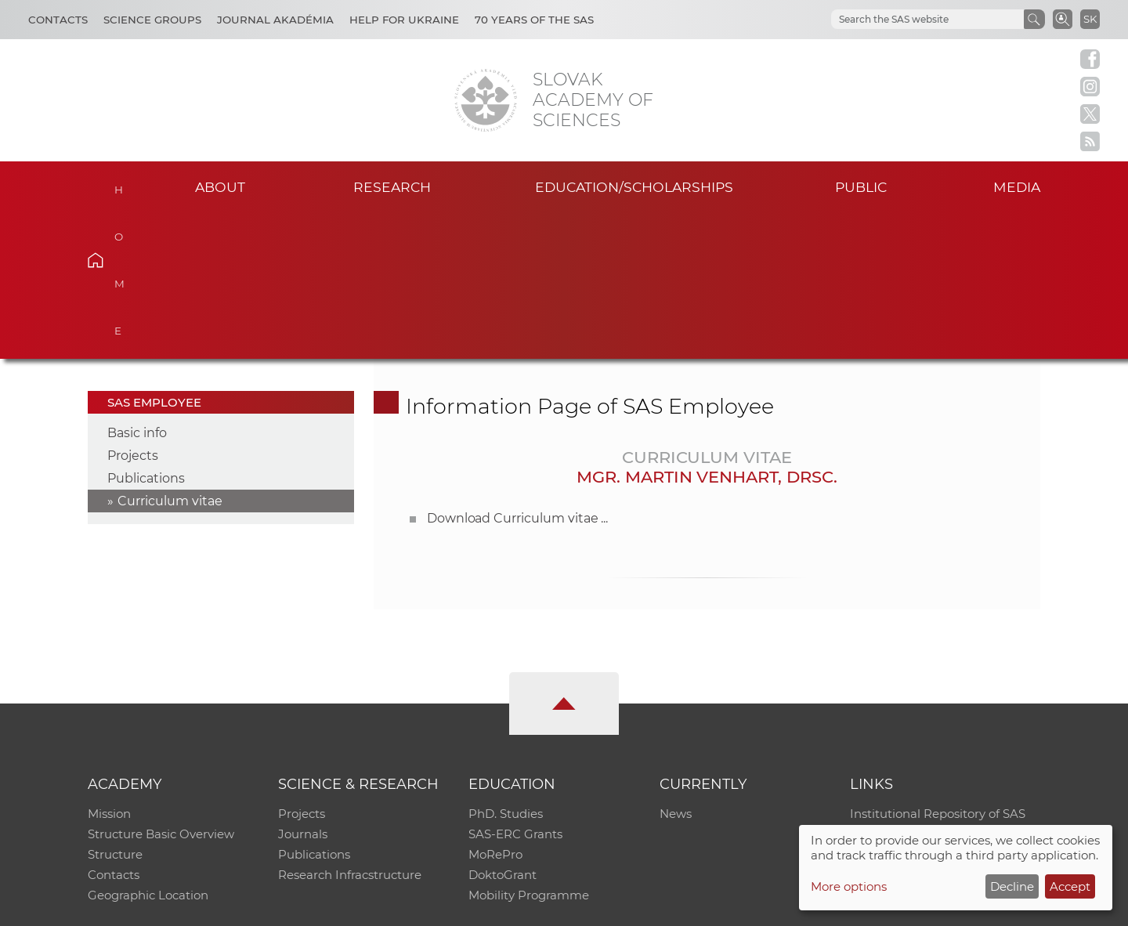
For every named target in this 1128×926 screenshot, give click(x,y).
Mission (109, 667)
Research (392, 187)
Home (119, 184)
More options (849, 886)
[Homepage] (485, 100)
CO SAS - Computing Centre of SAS (300, 906)
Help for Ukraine (404, 19)
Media (1016, 187)
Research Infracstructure (349, 729)
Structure (115, 708)
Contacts (58, 19)
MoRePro (495, 708)
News (676, 667)
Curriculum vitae (170, 355)
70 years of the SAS (534, 19)
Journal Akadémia (275, 19)
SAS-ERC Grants (515, 688)
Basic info (137, 287)
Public (861, 187)
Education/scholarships (634, 187)
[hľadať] (908, 19)
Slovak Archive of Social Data (933, 688)
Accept (1070, 886)
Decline (1012, 886)
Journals (302, 688)
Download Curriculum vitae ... (518, 372)
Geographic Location (148, 749)
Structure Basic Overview (161, 688)
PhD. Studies (505, 667)
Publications (146, 332)
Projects (132, 309)
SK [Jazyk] (1090, 19)
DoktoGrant (502, 729)
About (220, 187)
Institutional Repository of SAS (937, 667)
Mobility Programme (528, 749)
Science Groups (152, 19)
